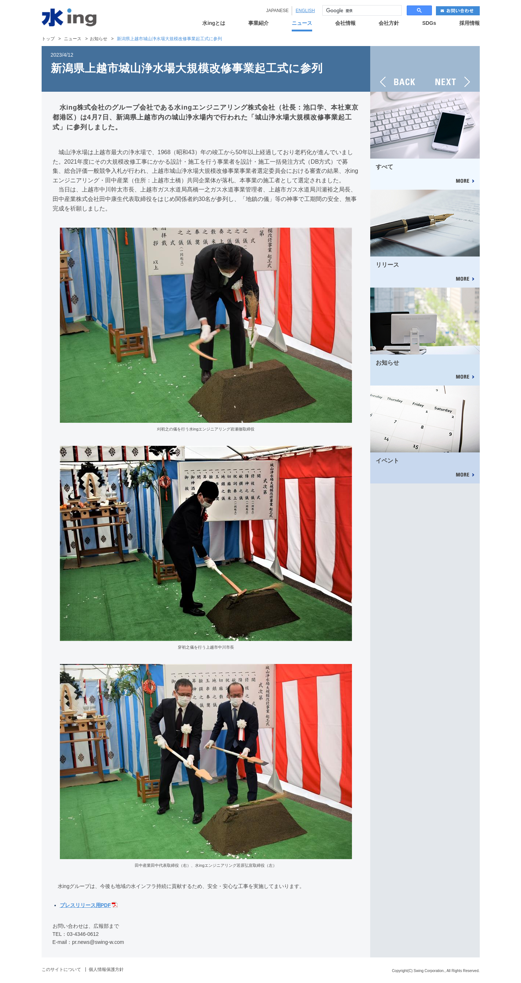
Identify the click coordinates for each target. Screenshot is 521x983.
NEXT (452, 69)
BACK (397, 69)
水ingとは (213, 23)
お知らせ (98, 38)
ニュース (302, 23)
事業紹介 (258, 23)
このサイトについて (61, 969)
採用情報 (469, 23)
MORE (464, 181)
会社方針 (389, 23)
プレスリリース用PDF (85, 905)
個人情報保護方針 (106, 969)
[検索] (361, 10)
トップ (48, 38)
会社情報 (345, 23)
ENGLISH (305, 10)
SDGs (429, 23)
